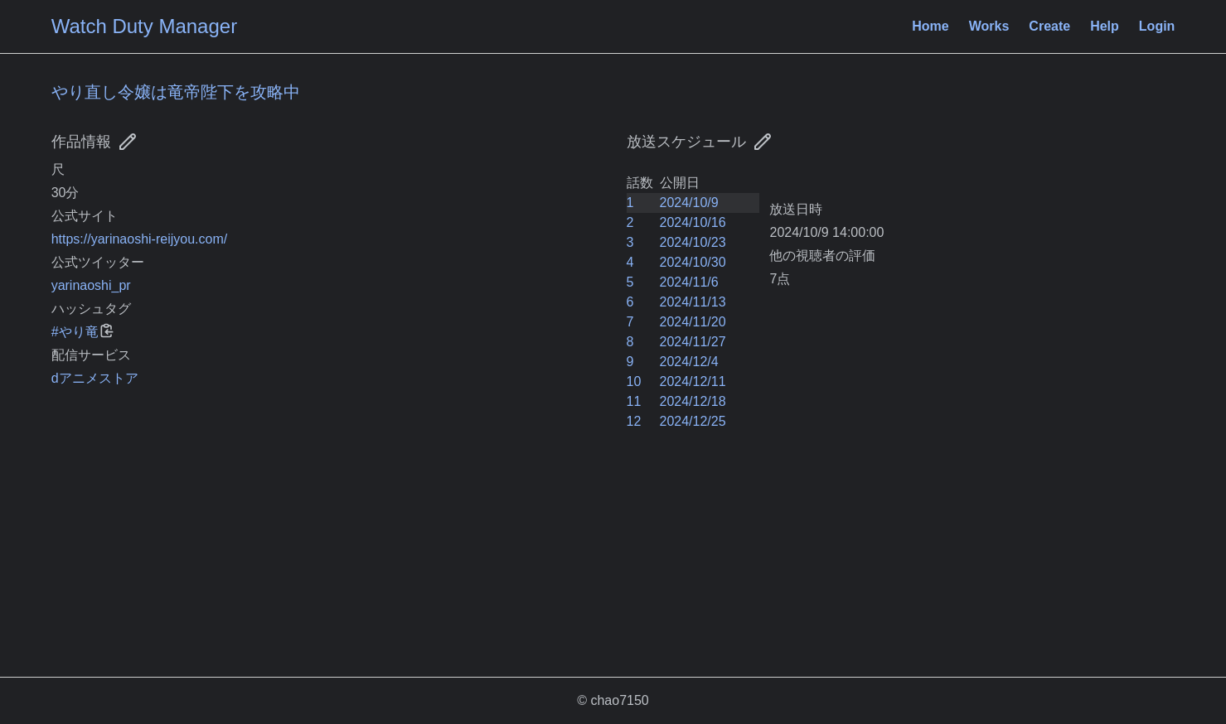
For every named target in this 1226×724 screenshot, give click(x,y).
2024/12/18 (693, 401)
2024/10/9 (689, 202)
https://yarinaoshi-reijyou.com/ (139, 239)
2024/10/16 (693, 222)
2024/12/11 (693, 381)
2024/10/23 (693, 242)
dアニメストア (94, 378)
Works (989, 26)
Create (1049, 26)
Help (1104, 26)
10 (634, 381)
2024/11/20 (693, 322)
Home (930, 26)
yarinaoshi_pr (91, 285)
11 (634, 401)
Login (1157, 26)
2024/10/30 (693, 262)
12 (634, 421)
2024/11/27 (693, 342)
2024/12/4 (689, 362)
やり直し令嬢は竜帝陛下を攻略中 (175, 92)
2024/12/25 (693, 421)
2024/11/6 (689, 282)
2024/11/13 (693, 302)
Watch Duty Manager (144, 26)
